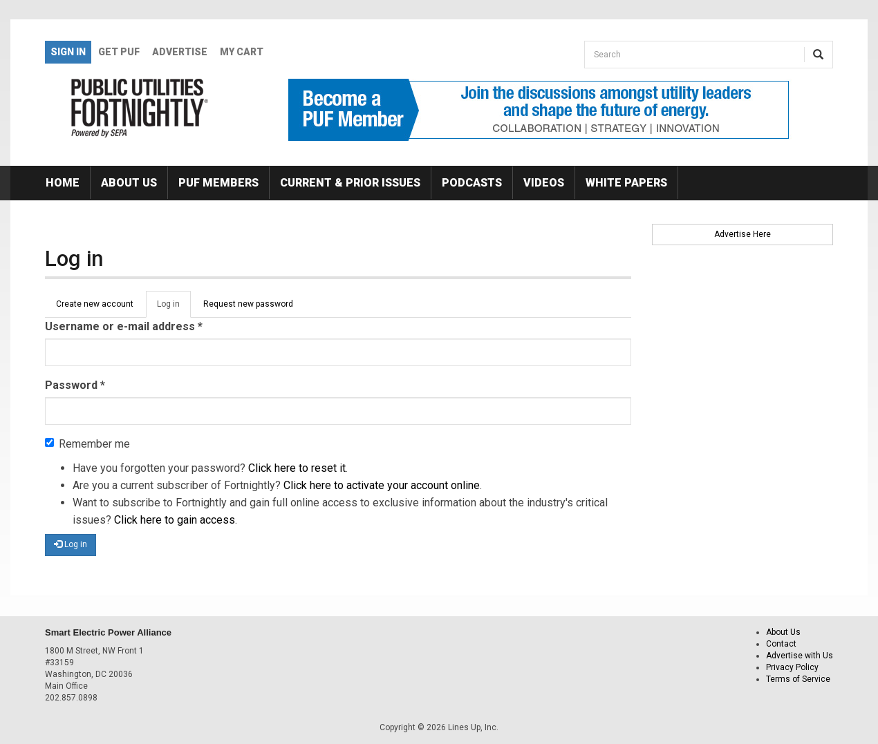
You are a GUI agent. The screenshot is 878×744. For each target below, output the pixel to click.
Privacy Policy (792, 667)
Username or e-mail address (124, 326)
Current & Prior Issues (350, 182)
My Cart (241, 51)
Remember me (87, 443)
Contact (781, 644)
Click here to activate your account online (381, 485)
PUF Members (218, 182)
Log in (174, 308)
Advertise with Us (799, 655)
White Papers (626, 182)
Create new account (94, 304)
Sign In (68, 51)
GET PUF (119, 51)
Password (75, 385)
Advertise (179, 51)
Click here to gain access (174, 519)
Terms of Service (798, 679)
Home (63, 182)
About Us (129, 182)
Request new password (248, 304)
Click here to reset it (297, 468)
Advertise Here (742, 234)
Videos (543, 182)
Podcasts (472, 182)
